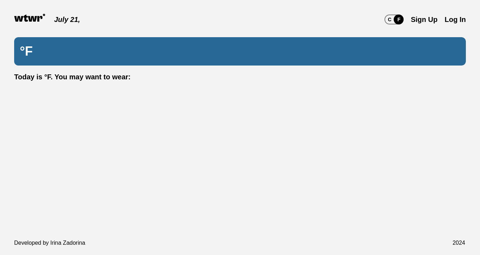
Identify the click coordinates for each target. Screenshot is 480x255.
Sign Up (424, 19)
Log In (455, 19)
